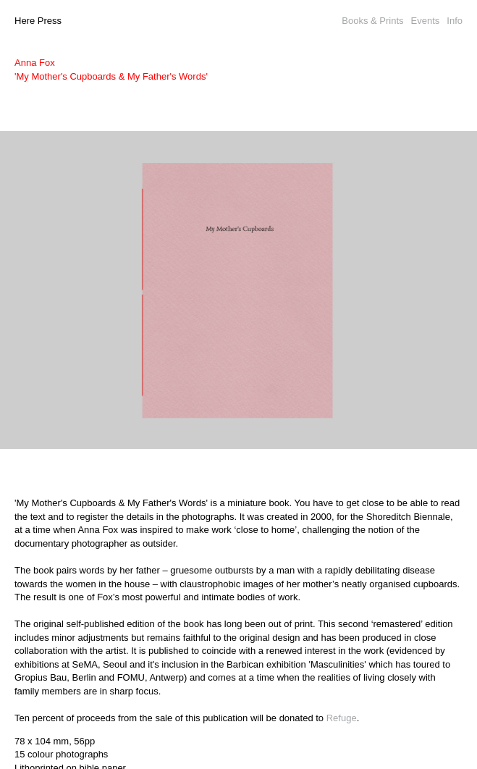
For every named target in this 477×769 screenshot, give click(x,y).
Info (455, 20)
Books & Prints (372, 20)
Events (425, 20)
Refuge (341, 718)
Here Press (38, 20)
